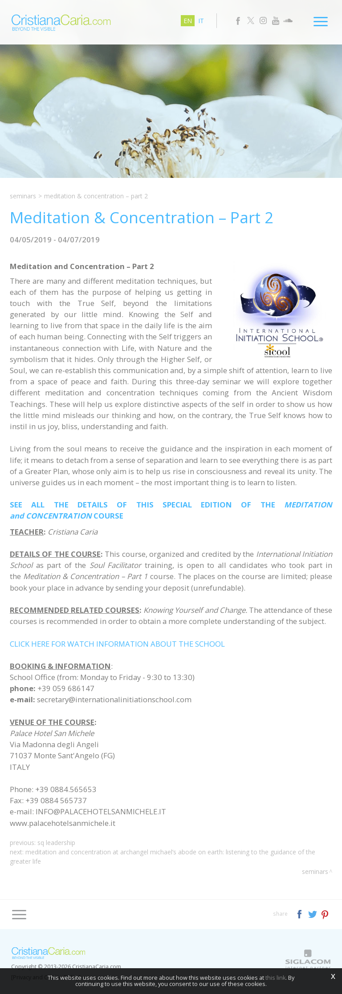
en (187, 20)
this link (275, 978)
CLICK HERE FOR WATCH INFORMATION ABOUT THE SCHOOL (117, 644)
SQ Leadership (56, 842)
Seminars (23, 196)
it (201, 20)
